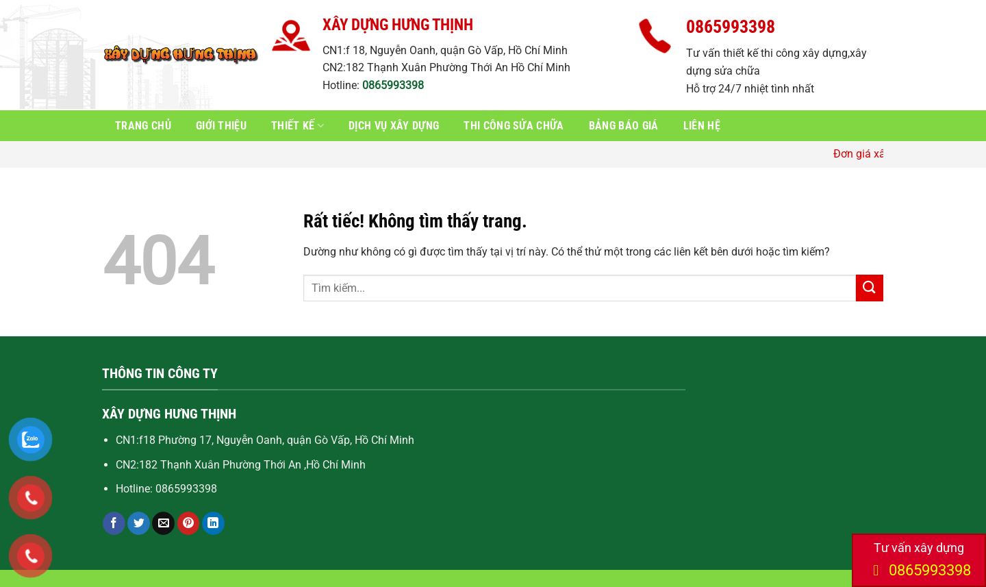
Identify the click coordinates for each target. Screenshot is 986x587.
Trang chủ (143, 125)
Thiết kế (297, 125)
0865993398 (393, 85)
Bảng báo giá (624, 125)
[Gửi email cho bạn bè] (163, 523)
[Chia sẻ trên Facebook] (114, 523)
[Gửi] (869, 288)
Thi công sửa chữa (514, 125)
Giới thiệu (221, 125)
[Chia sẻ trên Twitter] (138, 523)
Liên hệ (701, 125)
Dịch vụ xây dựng (394, 125)
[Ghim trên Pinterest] (188, 523)
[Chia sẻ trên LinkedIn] (213, 523)
